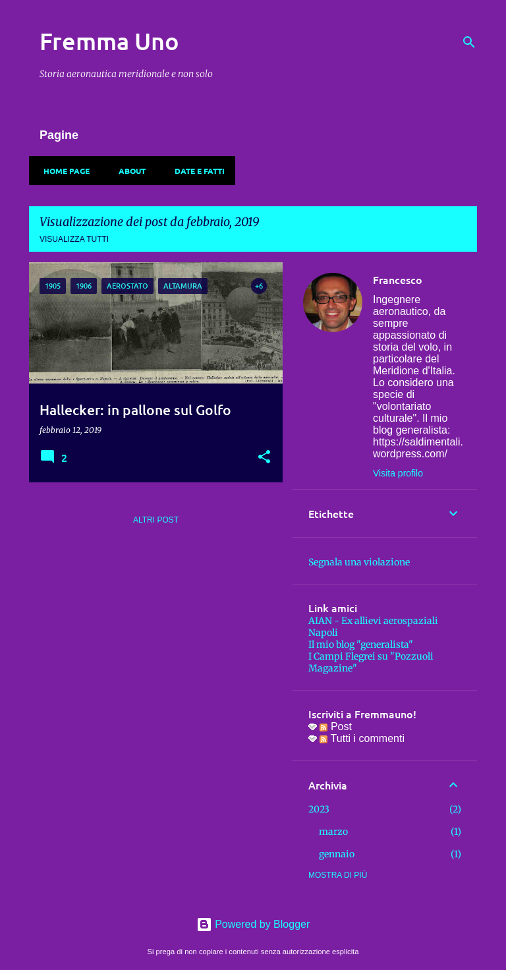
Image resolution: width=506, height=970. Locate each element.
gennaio (336, 854)
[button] (264, 458)
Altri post (156, 520)
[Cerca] (469, 42)
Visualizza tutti (74, 239)
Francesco (397, 279)
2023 (318, 809)
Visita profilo (398, 473)
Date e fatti (196, 170)
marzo (333, 832)
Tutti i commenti (362, 738)
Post (335, 726)
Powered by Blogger (253, 924)
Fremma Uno (109, 40)
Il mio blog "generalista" (360, 644)
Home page (63, 170)
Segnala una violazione (359, 562)
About (128, 170)
